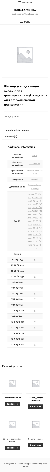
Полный (34, 179)
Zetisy (16, 116)
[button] (25, 22)
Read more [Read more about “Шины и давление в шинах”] (12, 447)
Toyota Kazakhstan (25, 10)
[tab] (17, 130)
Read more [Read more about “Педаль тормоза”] (35, 445)
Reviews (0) (11, 136)
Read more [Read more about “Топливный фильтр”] (12, 404)
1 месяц (30, 194)
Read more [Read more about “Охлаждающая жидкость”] (35, 406)
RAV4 (34, 155)
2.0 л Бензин (34, 163)
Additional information (17, 130)
